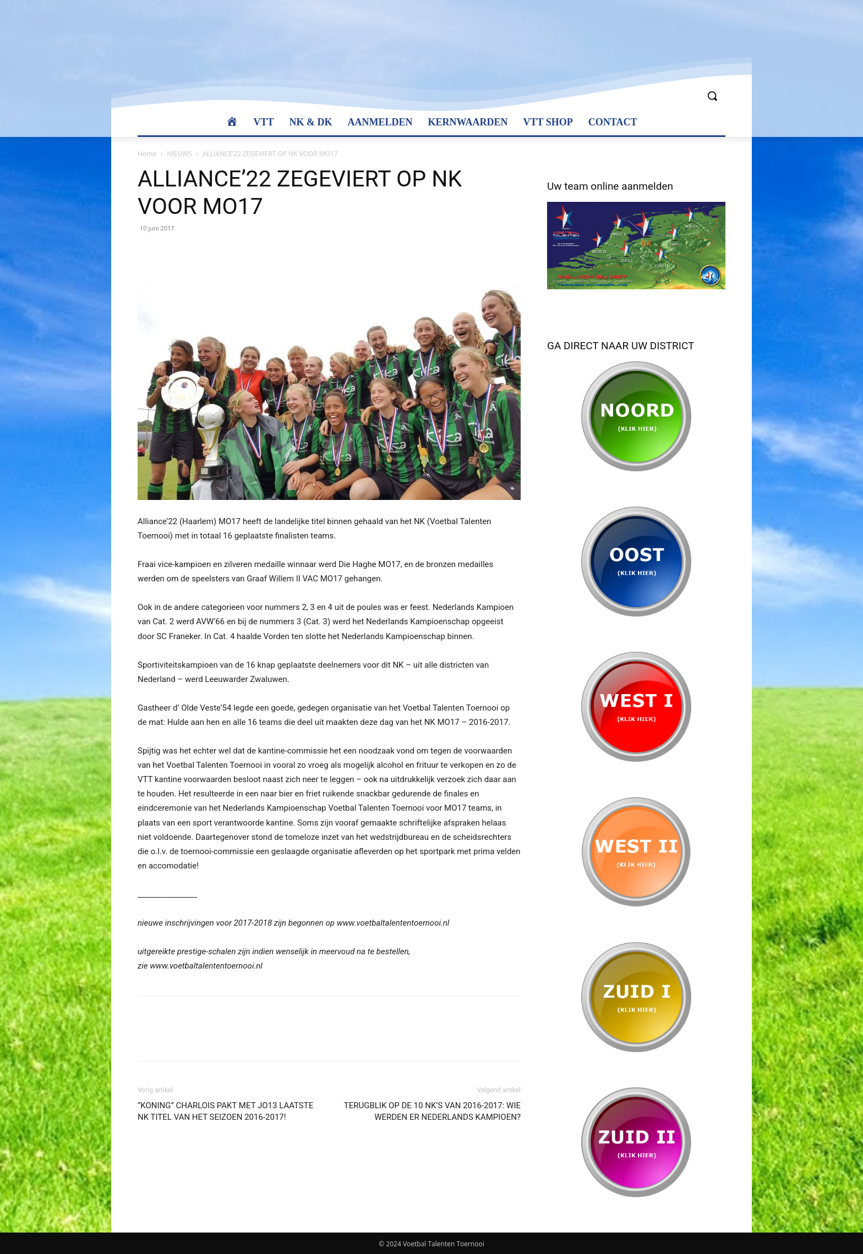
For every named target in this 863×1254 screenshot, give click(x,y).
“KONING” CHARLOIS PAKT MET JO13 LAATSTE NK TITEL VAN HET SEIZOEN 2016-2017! (225, 1111)
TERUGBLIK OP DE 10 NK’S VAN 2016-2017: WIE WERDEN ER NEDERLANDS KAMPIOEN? (432, 1111)
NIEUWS (179, 153)
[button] (712, 95)
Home (147, 153)
